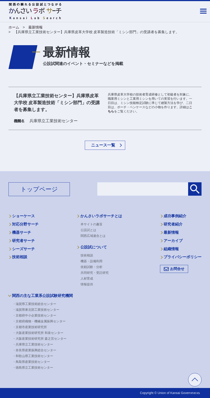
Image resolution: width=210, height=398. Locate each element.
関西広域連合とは (93, 236)
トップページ (39, 189)
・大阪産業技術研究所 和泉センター (37, 333)
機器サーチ (21, 232)
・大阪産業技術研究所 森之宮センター (39, 338)
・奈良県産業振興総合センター (34, 350)
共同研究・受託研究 (95, 272)
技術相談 (19, 257)
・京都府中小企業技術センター (34, 315)
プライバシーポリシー (183, 257)
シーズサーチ (23, 249)
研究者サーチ (23, 241)
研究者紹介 (173, 224)
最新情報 (171, 232)
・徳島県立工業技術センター (32, 367)
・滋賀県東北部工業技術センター (35, 309)
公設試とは (88, 230)
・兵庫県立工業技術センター (32, 344)
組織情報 (171, 249)
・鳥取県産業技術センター (31, 361)
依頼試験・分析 (91, 267)
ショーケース (23, 216)
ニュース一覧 (103, 145)
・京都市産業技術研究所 (29, 327)
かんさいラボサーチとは (101, 216)
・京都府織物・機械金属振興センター (39, 321)
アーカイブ (173, 241)
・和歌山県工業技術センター (32, 356)
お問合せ (177, 269)
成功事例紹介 (175, 216)
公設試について (93, 247)
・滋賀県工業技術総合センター (34, 304)
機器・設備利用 (91, 261)
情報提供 (87, 284)
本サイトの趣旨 (91, 224)
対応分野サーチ (25, 224)
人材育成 (87, 278)
